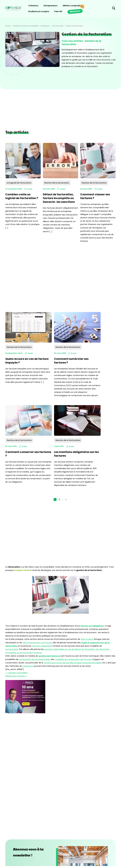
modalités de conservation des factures (73, 659)
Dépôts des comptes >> (16, 676)
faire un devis (87, 639)
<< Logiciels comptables (16, 672)
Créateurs (33, 5)
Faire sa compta (57, 26)
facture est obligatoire (92, 626)
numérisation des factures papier (34, 659)
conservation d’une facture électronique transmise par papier (72, 662)
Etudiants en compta (38, 11)
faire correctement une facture (37, 642)
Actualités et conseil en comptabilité (25, 26)
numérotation (11, 649)
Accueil (7, 26)
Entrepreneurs (51, 5)
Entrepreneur (45, 26)
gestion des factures (49, 656)
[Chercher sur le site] (114, 8)
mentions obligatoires (42, 646)
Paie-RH (58, 11)
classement (27, 666)
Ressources (75, 11)
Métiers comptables (73, 5)
